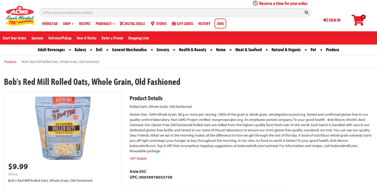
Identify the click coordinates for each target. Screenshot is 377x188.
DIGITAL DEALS (132, 23)
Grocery (163, 49)
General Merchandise (129, 49)
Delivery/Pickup (59, 37)
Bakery (80, 49)
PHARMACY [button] (105, 23)
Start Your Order (14, 37)
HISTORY (204, 23)
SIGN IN (331, 20)
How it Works (86, 37)
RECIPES (84, 23)
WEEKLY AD (50, 23)
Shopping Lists (138, 37)
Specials (37, 37)
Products (10, 61)
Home (221, 49)
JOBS (220, 23)
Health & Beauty (192, 49)
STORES (158, 23)
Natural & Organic (286, 49)
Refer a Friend (112, 37)
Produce (332, 49)
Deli (99, 49)
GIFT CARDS (182, 23)
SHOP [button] (68, 23)
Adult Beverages (51, 49)
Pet (313, 49)
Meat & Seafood (248, 49)
